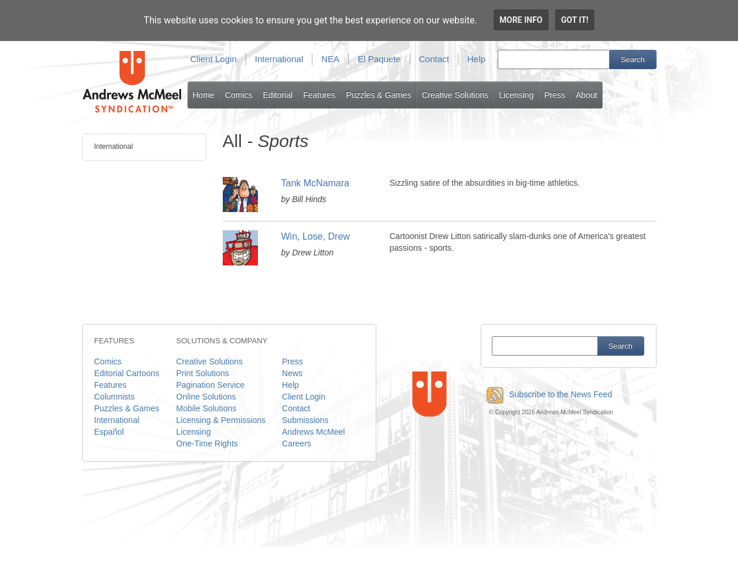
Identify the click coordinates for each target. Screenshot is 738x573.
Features (319, 95)
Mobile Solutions (206, 408)
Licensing (516, 95)
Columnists (114, 396)
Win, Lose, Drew (315, 236)
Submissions (305, 420)
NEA (330, 59)
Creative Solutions (455, 95)
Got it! (575, 20)
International (279, 59)
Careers (296, 443)
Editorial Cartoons (126, 373)
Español (109, 431)
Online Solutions (206, 396)
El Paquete (379, 59)
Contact (434, 59)
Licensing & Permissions (221, 420)
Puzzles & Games (378, 95)
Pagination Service (210, 385)
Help (476, 59)
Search (633, 59)
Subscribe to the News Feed (547, 394)
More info (521, 20)
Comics (239, 95)
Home (204, 95)
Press (554, 95)
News (292, 373)
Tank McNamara (315, 183)
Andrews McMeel (313, 431)
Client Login (214, 59)
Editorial (278, 95)
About (586, 95)
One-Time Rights (207, 443)
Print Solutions (202, 373)
